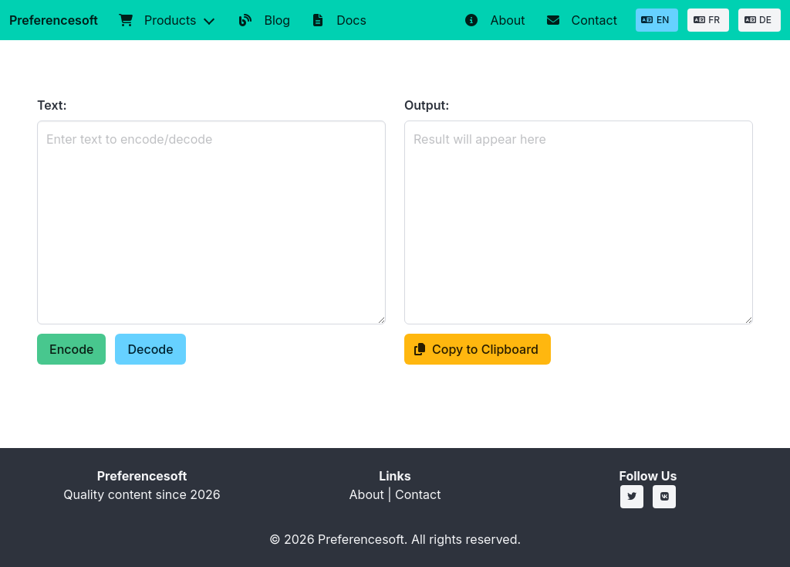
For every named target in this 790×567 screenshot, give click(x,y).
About (366, 494)
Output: (426, 105)
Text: (52, 105)
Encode (71, 349)
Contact (418, 494)
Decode (150, 349)
